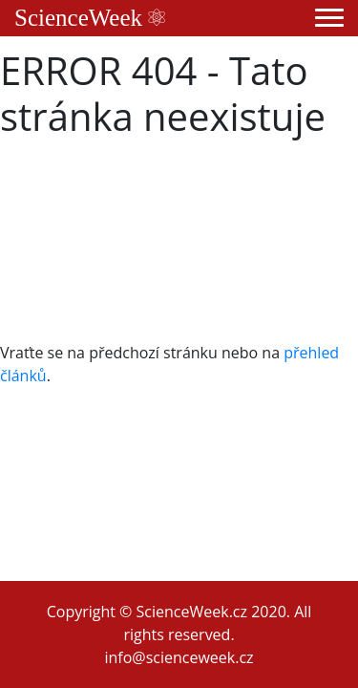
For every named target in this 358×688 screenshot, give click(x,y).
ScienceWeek (89, 18)
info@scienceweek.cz (178, 657)
